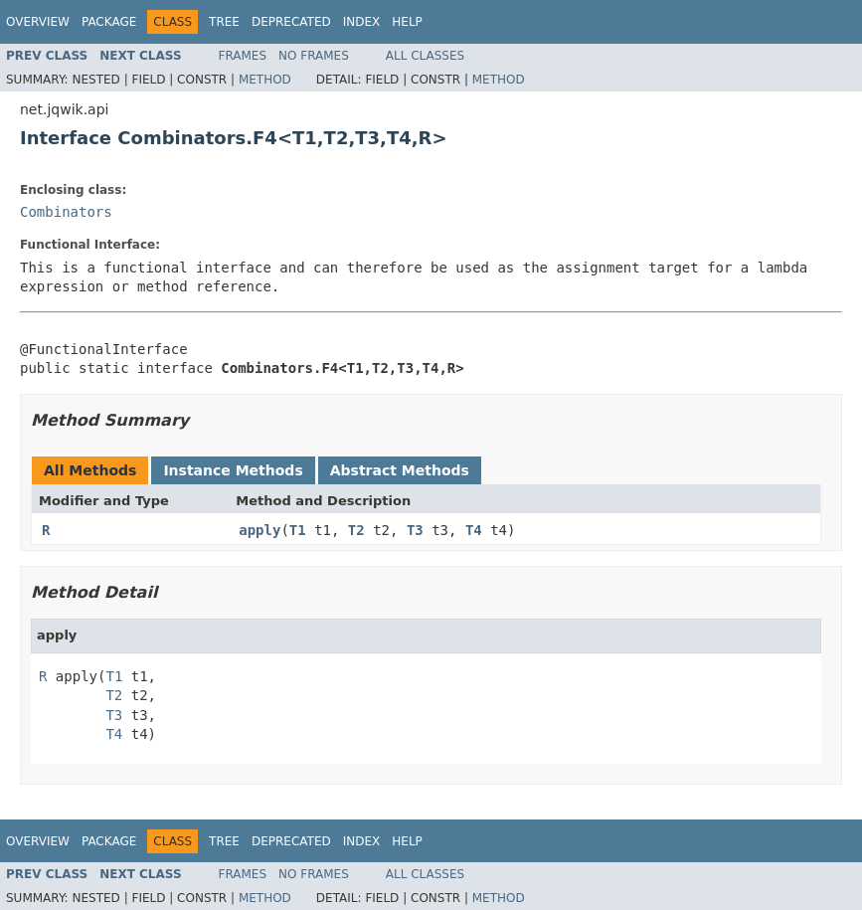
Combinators (66, 212)
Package (109, 22)
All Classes (425, 56)
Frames (243, 56)
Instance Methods (232, 470)
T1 (297, 530)
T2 (356, 530)
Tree (224, 22)
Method (265, 80)
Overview (38, 22)
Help (407, 22)
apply (259, 530)
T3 (415, 530)
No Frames (313, 56)
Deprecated (291, 22)
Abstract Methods (399, 470)
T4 (473, 530)
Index (362, 22)
